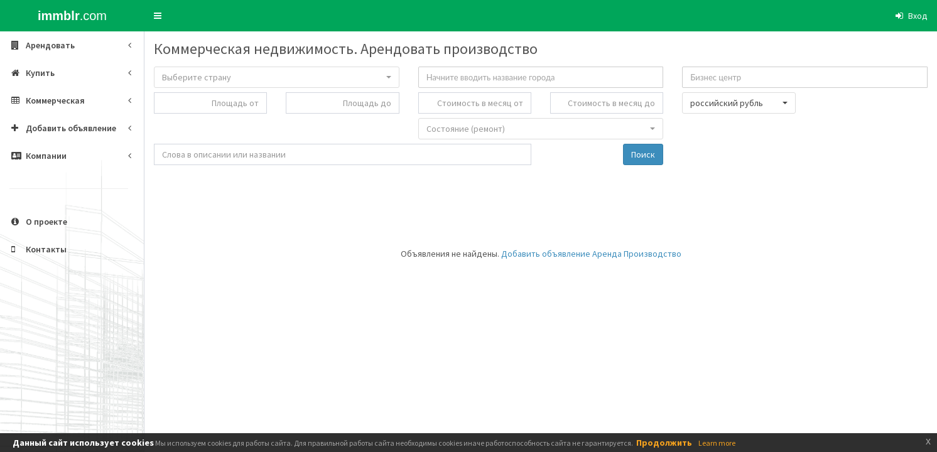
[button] (157, 15)
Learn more (716, 443)
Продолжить (664, 442)
